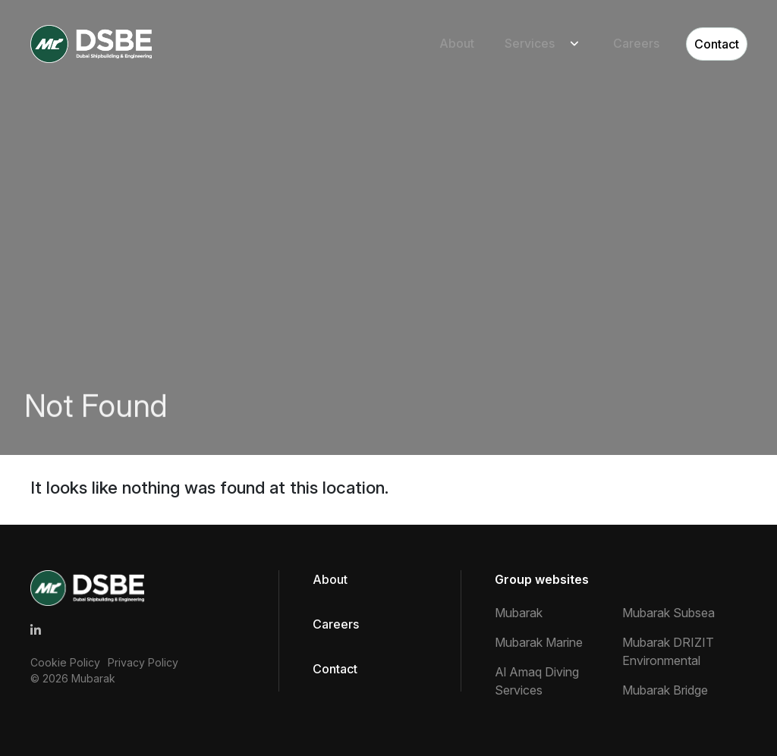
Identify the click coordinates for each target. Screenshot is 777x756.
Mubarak (93, 678)
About (456, 44)
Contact (716, 44)
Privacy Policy (143, 662)
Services (530, 44)
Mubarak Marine (539, 642)
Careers (636, 44)
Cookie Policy (65, 662)
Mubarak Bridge (665, 690)
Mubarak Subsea (668, 612)
